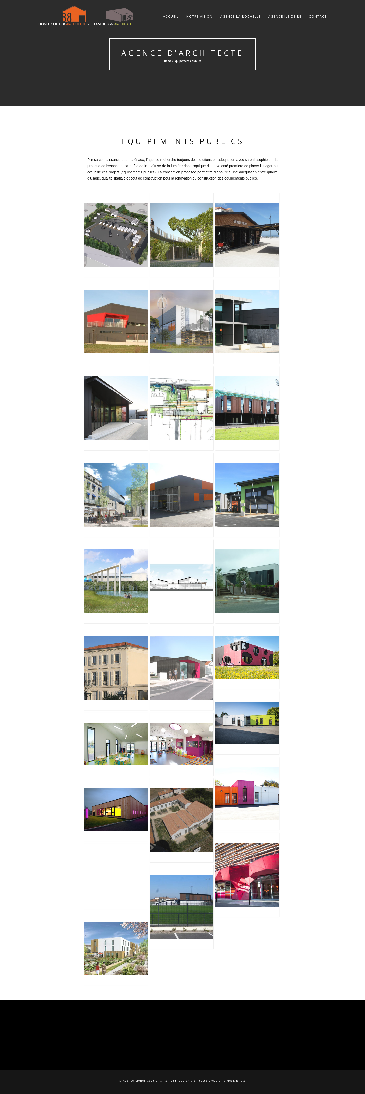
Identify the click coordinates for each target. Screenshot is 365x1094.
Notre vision (199, 21)
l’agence (152, 160)
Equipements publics (182, 141)
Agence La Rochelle (240, 21)
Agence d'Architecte (182, 53)
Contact (318, 21)
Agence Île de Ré (284, 21)
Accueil (171, 21)
